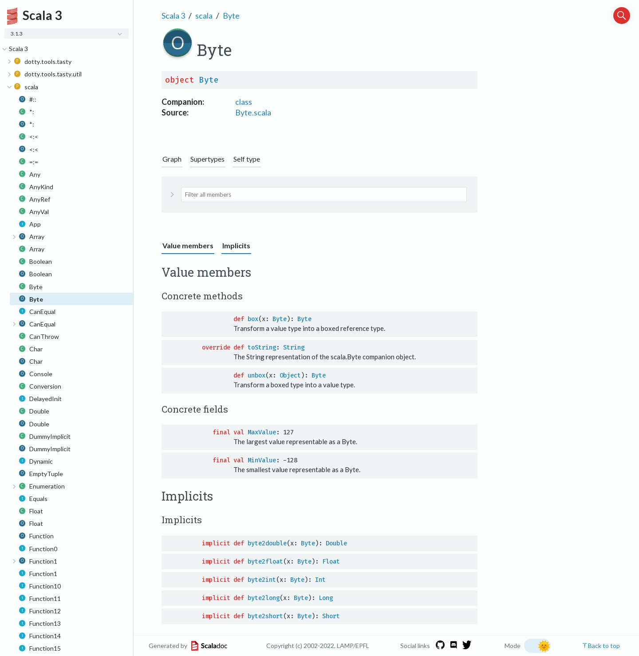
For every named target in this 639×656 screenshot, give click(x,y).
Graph (171, 159)
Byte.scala (253, 112)
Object (290, 375)
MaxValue (262, 432)
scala (204, 15)
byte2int (262, 580)
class (243, 102)
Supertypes (207, 159)
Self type (246, 159)
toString (262, 347)
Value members (187, 245)
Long (326, 598)
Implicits (236, 245)
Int (320, 580)
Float (331, 561)
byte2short (265, 616)
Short (331, 616)
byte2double (267, 543)
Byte (231, 15)
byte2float (265, 561)
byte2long (264, 598)
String (293, 347)
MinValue (262, 460)
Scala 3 (173, 15)
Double (336, 543)
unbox (256, 375)
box (253, 319)
